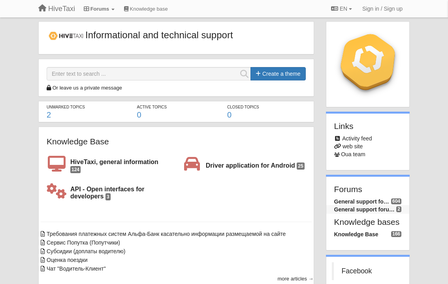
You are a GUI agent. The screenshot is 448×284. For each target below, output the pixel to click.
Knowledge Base (78, 141)
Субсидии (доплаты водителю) (86, 251)
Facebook (357, 271)
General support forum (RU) (362, 201)
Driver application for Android (255, 166)
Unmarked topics (66, 107)
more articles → (295, 279)
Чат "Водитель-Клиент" (76, 268)
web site (353, 146)
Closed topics (243, 107)
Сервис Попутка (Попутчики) (83, 242)
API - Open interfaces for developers (107, 193)
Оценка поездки (67, 260)
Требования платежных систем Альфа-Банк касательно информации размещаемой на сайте (166, 234)
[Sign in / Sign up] (382, 8)
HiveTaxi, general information (114, 166)
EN (341, 9)
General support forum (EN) (365, 209)
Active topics (152, 107)
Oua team (353, 154)
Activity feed (357, 138)
